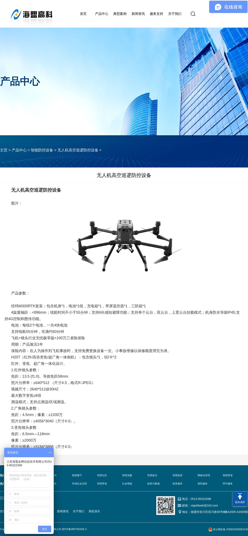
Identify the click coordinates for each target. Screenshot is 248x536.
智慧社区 (102, 475)
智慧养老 (228, 475)
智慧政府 (177, 475)
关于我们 (174, 13)
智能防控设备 (42, 150)
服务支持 (156, 13)
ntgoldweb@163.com (204, 505)
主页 (3, 150)
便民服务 (202, 483)
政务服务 (177, 483)
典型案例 (119, 13)
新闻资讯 (138, 13)
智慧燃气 (77, 475)
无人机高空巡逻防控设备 (77, 150)
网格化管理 (204, 475)
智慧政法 (152, 475)
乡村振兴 (52, 475)
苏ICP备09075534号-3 (74, 529)
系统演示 (94, 511)
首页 (83, 13)
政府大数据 (153, 483)
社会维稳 (127, 483)
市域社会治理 (79, 483)
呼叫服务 (228, 483)
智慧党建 (127, 475)
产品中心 (101, 13)
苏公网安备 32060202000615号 (230, 529)
